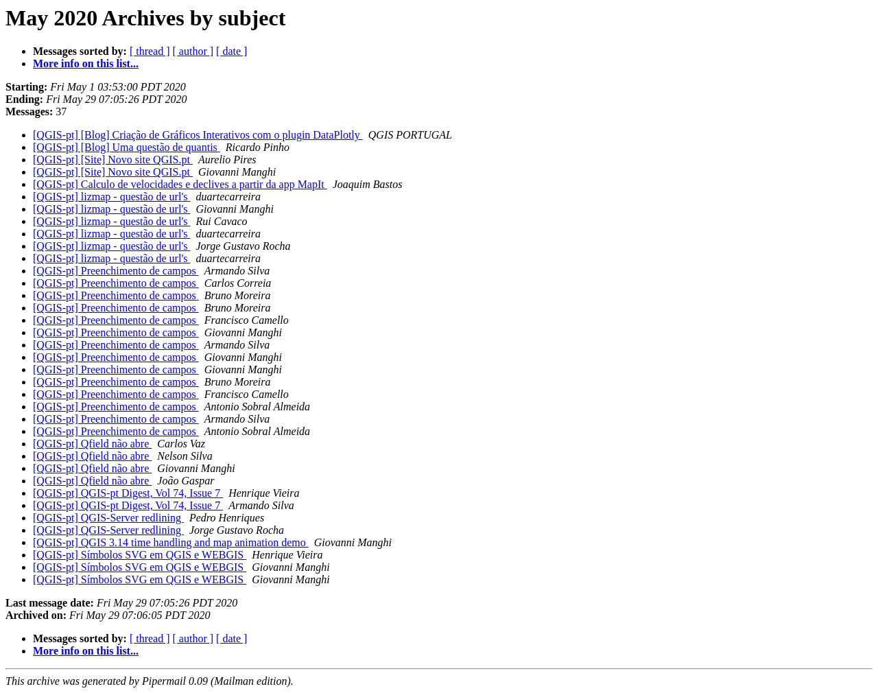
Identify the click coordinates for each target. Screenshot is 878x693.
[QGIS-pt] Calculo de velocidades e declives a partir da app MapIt (180, 184)
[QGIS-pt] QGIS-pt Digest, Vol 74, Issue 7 (128, 493)
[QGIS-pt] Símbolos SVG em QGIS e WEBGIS (139, 555)
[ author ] (193, 51)
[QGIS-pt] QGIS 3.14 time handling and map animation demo (171, 542)
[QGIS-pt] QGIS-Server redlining (108, 518)
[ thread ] (150, 51)
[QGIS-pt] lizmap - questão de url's (112, 196)
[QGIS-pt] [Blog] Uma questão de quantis (126, 147)
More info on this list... (86, 63)
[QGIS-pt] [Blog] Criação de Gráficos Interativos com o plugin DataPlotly (198, 135)
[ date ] (231, 51)
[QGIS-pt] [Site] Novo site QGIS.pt (113, 159)
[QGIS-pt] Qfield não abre (92, 443)
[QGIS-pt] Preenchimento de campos (116, 271)
